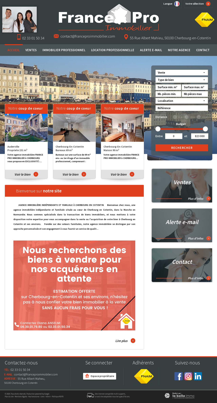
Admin (48, 396)
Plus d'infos (199, 198)
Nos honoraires (33, 396)
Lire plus (125, 340)
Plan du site (9, 396)
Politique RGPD (57, 396)
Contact (203, 50)
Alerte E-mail (151, 50)
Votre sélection (194, 3)
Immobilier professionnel (63, 50)
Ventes (31, 50)
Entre (159, 136)
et (185, 136)
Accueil (13, 50)
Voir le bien (26, 174)
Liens (42, 396)
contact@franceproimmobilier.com (88, 36)
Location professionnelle (112, 50)
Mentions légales (21, 396)
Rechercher (182, 148)
